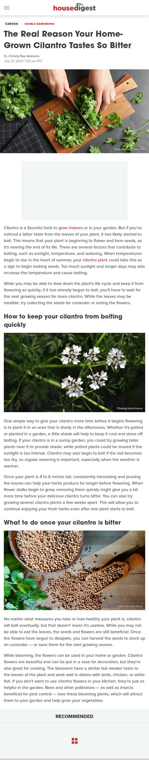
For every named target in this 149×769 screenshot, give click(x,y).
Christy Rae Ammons (24, 56)
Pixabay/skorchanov (130, 408)
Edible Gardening (39, 24)
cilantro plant (95, 260)
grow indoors (70, 228)
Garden (11, 24)
